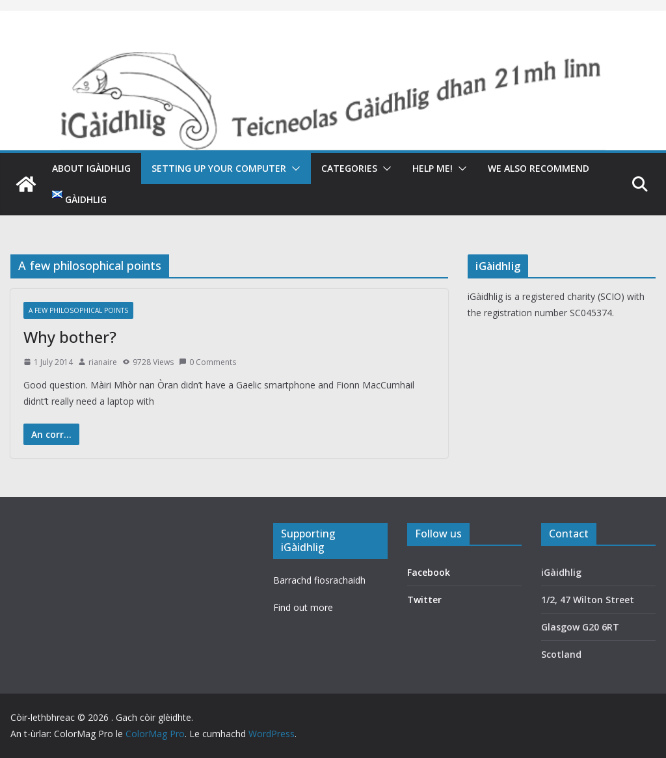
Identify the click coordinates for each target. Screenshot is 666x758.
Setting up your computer (219, 168)
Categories (349, 168)
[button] (293, 168)
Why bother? (69, 336)
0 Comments (207, 362)
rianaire (102, 362)
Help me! (432, 168)
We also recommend (538, 168)
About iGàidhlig (91, 168)
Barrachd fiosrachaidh (319, 580)
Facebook (428, 572)
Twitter (424, 599)
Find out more (303, 607)
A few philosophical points (78, 310)
